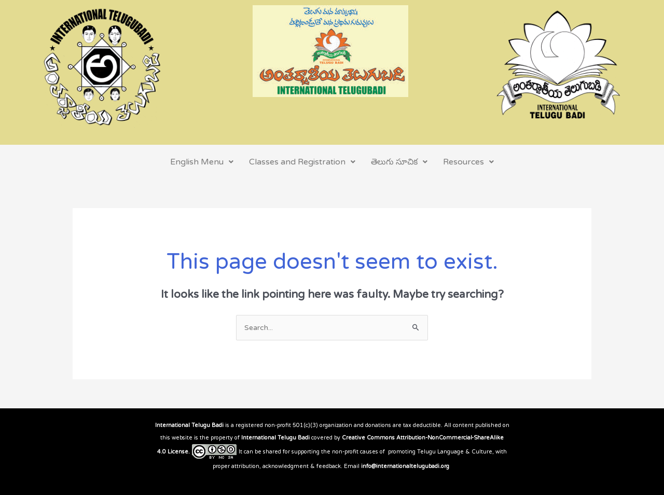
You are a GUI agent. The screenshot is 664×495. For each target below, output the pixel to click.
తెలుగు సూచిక (399, 162)
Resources (468, 162)
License (178, 451)
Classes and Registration (302, 162)
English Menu (201, 162)
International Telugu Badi (189, 425)
